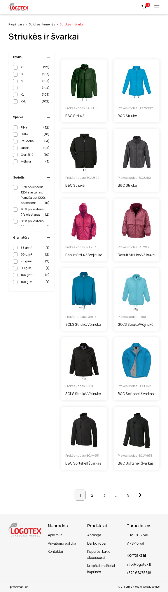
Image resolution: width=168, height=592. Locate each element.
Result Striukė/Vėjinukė (83, 254)
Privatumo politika (62, 543)
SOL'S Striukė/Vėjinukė (83, 324)
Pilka (35, 127)
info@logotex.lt (139, 564)
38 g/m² (35, 247)
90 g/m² (35, 268)
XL (35, 94)
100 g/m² (35, 274)
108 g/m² (35, 281)
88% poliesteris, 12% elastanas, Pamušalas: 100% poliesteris (35, 195)
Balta (35, 134)
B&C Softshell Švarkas (136, 393)
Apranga (94, 535)
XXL (35, 101)
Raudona (35, 141)
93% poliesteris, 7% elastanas (35, 212)
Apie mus (55, 535)
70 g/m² (35, 261)
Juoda (35, 147)
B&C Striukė (74, 115)
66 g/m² (35, 254)
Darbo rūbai (96, 543)
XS (35, 67)
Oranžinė (35, 154)
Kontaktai (55, 551)
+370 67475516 (139, 572)
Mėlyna (35, 161)
